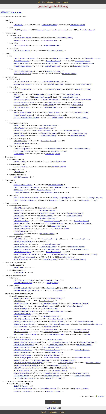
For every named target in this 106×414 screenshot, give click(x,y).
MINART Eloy (18, 25)
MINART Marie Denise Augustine (25, 257)
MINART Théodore (20, 309)
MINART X (17, 360)
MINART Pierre (19, 133)
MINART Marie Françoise (22, 340)
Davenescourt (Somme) (80, 303)
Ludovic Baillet (52, 408)
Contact (65, 2)
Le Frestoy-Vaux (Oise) (94, 198)
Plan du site (53, 412)
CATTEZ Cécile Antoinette (23, 89)
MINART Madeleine (11, 12)
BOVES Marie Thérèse (21, 370)
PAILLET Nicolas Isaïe (21, 61)
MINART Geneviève (20, 40)
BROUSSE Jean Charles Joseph (24, 102)
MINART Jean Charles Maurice (24, 321)
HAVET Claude (19, 172)
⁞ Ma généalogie (47, 2)
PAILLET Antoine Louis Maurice (24, 58)
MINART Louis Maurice (22, 229)
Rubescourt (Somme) (81, 389)
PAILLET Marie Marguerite (23, 71)
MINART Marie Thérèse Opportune (26, 342)
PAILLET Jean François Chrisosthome (26, 187)
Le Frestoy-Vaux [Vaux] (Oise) (84, 63)
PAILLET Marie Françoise (22, 74)
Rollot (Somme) (86, 84)
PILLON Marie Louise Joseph (23, 378)
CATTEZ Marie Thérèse (22, 51)
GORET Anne (18, 272)
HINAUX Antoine (19, 231)
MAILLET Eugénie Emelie (22, 288)
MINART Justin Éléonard (22, 316)
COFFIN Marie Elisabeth (22, 151)
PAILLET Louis (19, 94)
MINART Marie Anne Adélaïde (24, 345)
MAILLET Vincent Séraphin (23, 84)
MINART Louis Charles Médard (24, 311)
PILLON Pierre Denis (21, 332)
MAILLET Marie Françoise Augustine (26, 290)
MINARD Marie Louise (21, 143)
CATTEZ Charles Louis (21, 81)
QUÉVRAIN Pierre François (23, 389)
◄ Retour (53, 402)
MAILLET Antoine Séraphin (23, 283)
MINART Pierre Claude (21, 226)
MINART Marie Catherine (22, 38)
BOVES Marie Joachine (21, 373)
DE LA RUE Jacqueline (21, 149)
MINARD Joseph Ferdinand (23, 319)
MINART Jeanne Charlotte (23, 350)
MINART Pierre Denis (21, 221)
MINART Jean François (21, 298)
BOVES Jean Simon (20, 327)
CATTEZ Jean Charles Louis (23, 280)
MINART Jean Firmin (21, 303)
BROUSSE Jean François (22, 107)
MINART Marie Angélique (22, 252)
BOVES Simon (18, 234)
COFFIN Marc (18, 190)
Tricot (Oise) (86, 334)
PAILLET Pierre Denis (21, 63)
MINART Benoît (19, 208)
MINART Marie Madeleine (22, 241)
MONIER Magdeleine (21, 177)
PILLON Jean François (21, 329)
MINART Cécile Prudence (22, 249)
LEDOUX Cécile (19, 154)
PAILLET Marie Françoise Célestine (26, 198)
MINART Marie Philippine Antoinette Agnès (28, 363)
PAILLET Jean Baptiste (21, 100)
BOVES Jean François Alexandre (25, 324)
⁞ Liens (58, 2)
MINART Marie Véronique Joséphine (26, 365)
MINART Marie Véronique (22, 355)
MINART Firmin (19, 213)
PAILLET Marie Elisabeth (22, 112)
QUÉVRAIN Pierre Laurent (23, 391)
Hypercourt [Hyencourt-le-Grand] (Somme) (51, 30)
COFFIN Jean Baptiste (21, 192)
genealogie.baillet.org (53, 6)
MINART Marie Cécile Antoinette (25, 254)
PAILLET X (17, 97)
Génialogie (101, 396)
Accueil (43, 412)
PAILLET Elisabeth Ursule (22, 115)
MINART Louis (19, 128)
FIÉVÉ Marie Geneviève (21, 376)
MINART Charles (19, 125)
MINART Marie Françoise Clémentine (26, 368)
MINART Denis (19, 210)
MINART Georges (20, 130)
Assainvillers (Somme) (49, 25)
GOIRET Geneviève (20, 167)
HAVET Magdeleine (20, 30)
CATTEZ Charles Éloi (21, 45)
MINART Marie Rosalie (21, 247)
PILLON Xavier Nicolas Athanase (25, 334)
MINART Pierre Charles (22, 223)
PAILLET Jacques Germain (23, 66)
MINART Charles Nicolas (22, 314)
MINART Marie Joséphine (22, 358)
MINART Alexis (19, 267)
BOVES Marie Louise (21, 260)
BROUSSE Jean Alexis (21, 105)
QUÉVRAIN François (21, 386)
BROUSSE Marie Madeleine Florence (26, 118)
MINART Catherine (20, 244)
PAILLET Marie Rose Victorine (24, 200)
